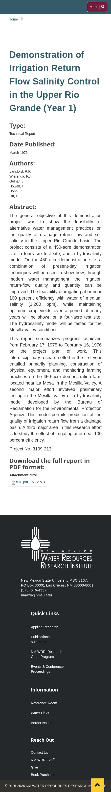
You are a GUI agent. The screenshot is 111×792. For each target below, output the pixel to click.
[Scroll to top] (97, 785)
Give (34, 767)
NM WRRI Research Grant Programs (46, 654)
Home (13, 19)
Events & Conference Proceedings (47, 669)
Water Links (40, 713)
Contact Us (39, 752)
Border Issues (41, 723)
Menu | (97, 8)
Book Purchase (42, 775)
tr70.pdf (22, 482)
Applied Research (44, 627)
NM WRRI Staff (42, 760)
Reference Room (44, 703)
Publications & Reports (40, 639)
